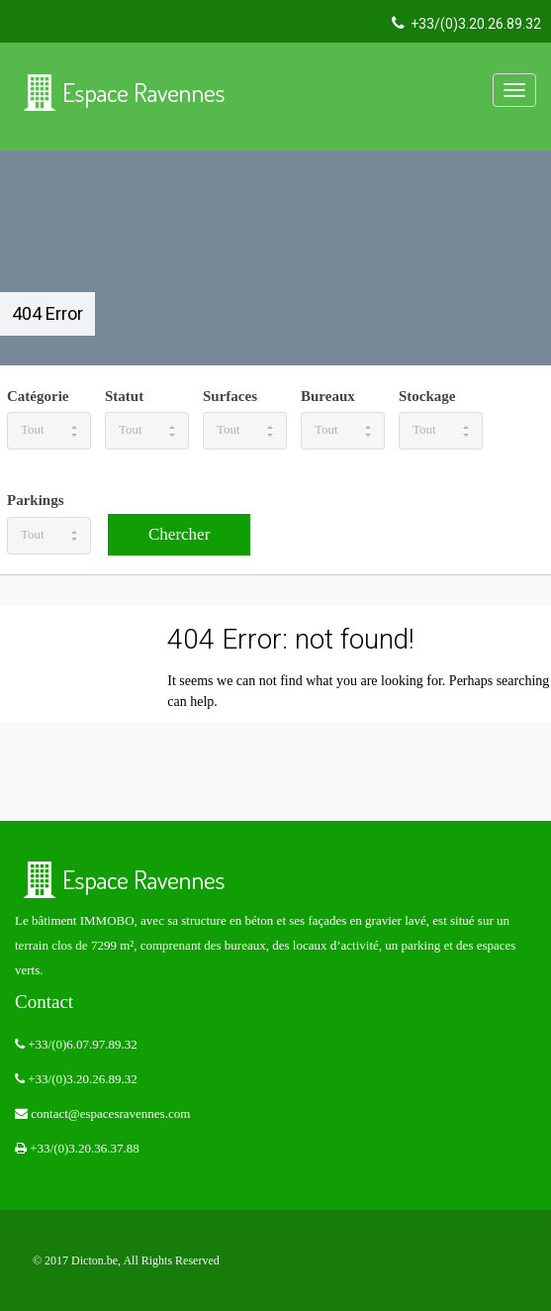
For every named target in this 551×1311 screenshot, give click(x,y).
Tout (49, 429)
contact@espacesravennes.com (102, 1113)
